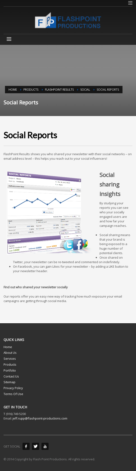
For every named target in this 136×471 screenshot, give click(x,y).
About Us (10, 352)
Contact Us (11, 376)
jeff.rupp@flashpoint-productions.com (40, 418)
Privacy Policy (13, 388)
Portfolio (10, 370)
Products (10, 364)
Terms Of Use (13, 394)
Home (8, 347)
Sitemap (9, 382)
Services (10, 358)
